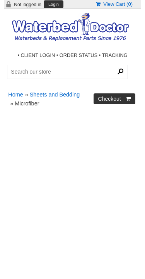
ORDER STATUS (78, 55)
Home (15, 94)
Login (53, 4)
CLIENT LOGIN (38, 55)
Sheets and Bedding (55, 94)
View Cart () (114, 4)
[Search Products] (67, 71)
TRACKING (115, 55)
